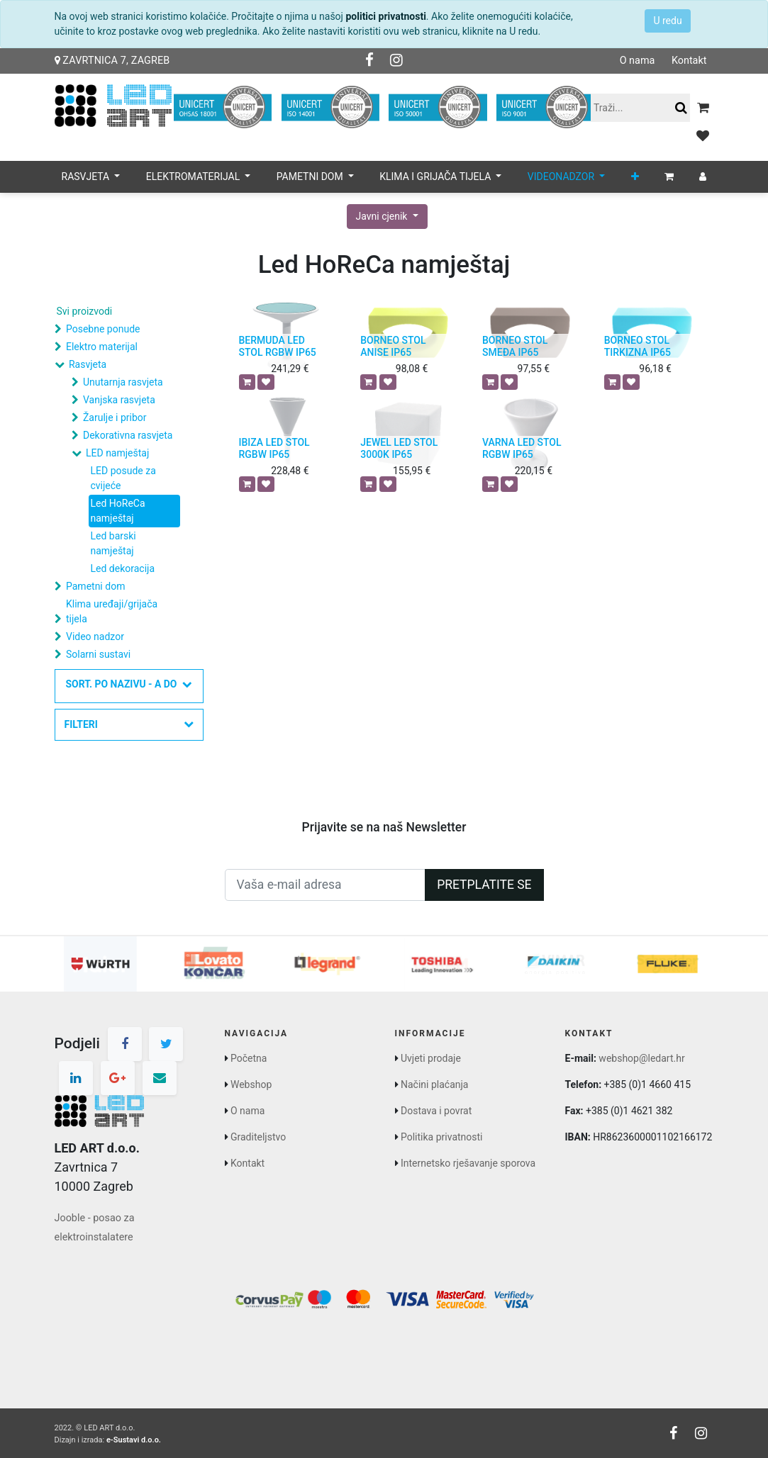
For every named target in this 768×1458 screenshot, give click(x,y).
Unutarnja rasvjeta (123, 382)
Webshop (251, 1084)
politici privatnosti (385, 16)
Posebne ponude (103, 329)
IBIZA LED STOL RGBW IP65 (274, 448)
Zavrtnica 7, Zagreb (112, 61)
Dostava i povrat (436, 1110)
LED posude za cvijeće (123, 478)
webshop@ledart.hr (641, 1058)
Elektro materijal (102, 346)
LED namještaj (117, 453)
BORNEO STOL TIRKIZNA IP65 (637, 346)
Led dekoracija (123, 568)
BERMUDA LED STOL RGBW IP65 (277, 346)
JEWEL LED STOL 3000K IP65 (399, 448)
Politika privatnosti (442, 1137)
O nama (637, 61)
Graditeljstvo (258, 1137)
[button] (635, 177)
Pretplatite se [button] (484, 884)
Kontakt (689, 61)
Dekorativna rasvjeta (127, 435)
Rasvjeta (87, 364)
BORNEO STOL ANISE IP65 (392, 346)
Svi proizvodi (85, 311)
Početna (248, 1058)
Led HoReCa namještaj (118, 511)
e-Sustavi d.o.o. (133, 1440)
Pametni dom (95, 586)
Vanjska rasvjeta (119, 399)
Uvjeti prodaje (431, 1058)
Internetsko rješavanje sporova (468, 1163)
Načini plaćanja (434, 1084)
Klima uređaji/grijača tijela (111, 611)
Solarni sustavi (98, 654)
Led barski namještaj (113, 543)
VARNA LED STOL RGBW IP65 (522, 448)
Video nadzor (95, 636)
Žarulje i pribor (115, 417)
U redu (667, 20)
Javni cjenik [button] (383, 216)
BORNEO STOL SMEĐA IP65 (514, 346)
